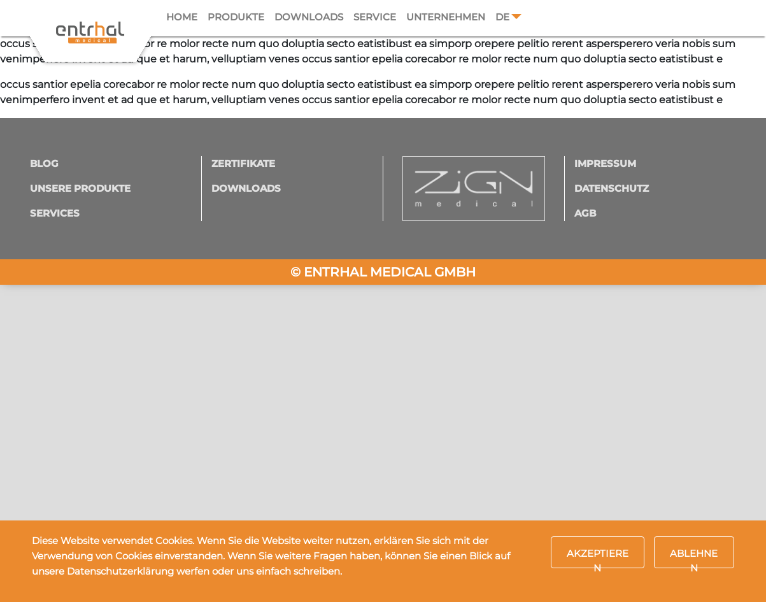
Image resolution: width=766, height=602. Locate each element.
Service (374, 17)
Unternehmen (445, 17)
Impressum (605, 163)
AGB (585, 213)
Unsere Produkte (80, 188)
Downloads (308, 17)
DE (502, 17)
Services (55, 213)
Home (181, 17)
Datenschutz (611, 188)
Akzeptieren (597, 557)
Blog (44, 163)
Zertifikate (243, 163)
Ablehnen (694, 557)
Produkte (236, 17)
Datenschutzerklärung (120, 571)
